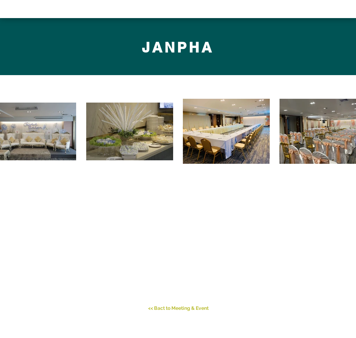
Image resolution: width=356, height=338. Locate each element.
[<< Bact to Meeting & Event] (178, 308)
